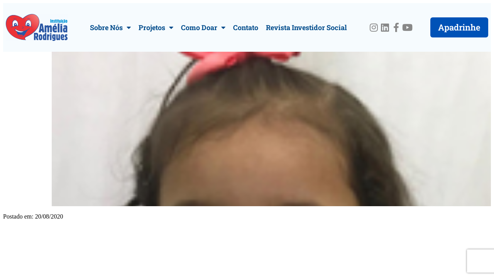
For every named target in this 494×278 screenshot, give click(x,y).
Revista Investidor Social (306, 27)
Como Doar (203, 27)
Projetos (156, 27)
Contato (245, 27)
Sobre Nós (110, 27)
